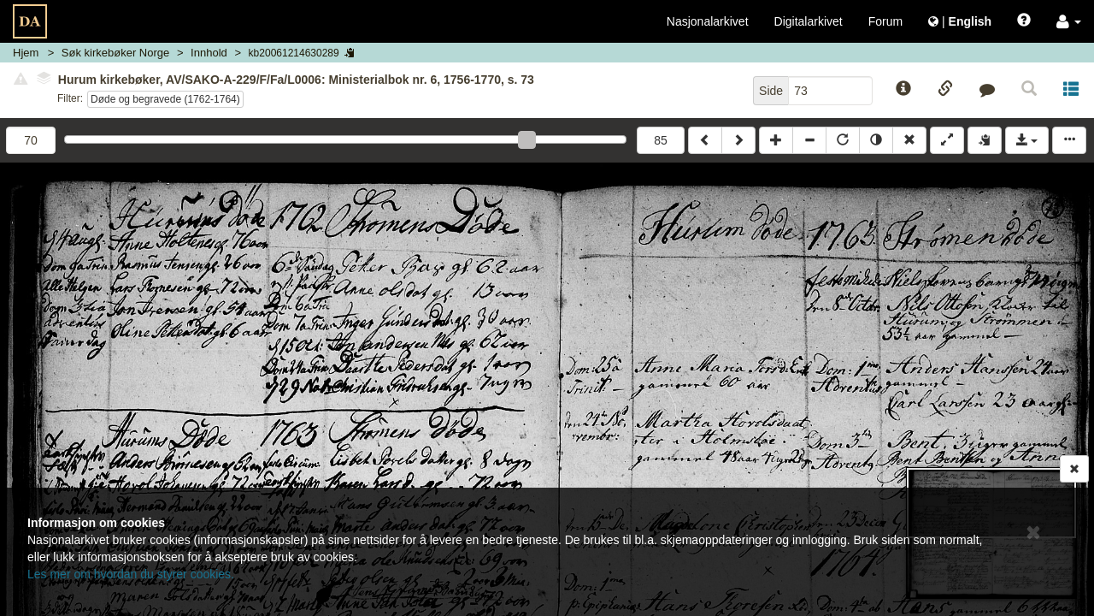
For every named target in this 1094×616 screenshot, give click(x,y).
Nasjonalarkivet (708, 21)
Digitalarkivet (808, 21)
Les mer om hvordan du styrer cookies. (130, 574)
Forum (885, 21)
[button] (1069, 21)
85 (661, 140)
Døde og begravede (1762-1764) (165, 99)
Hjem (25, 52)
